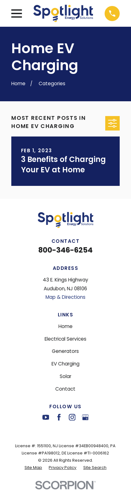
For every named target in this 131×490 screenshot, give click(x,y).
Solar (65, 376)
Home (65, 326)
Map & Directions (65, 297)
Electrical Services (65, 339)
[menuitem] (33, 467)
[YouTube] (45, 417)
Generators (65, 351)
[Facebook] (59, 417)
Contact (65, 389)
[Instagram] (72, 417)
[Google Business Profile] (85, 417)
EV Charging (65, 363)
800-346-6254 (65, 250)
